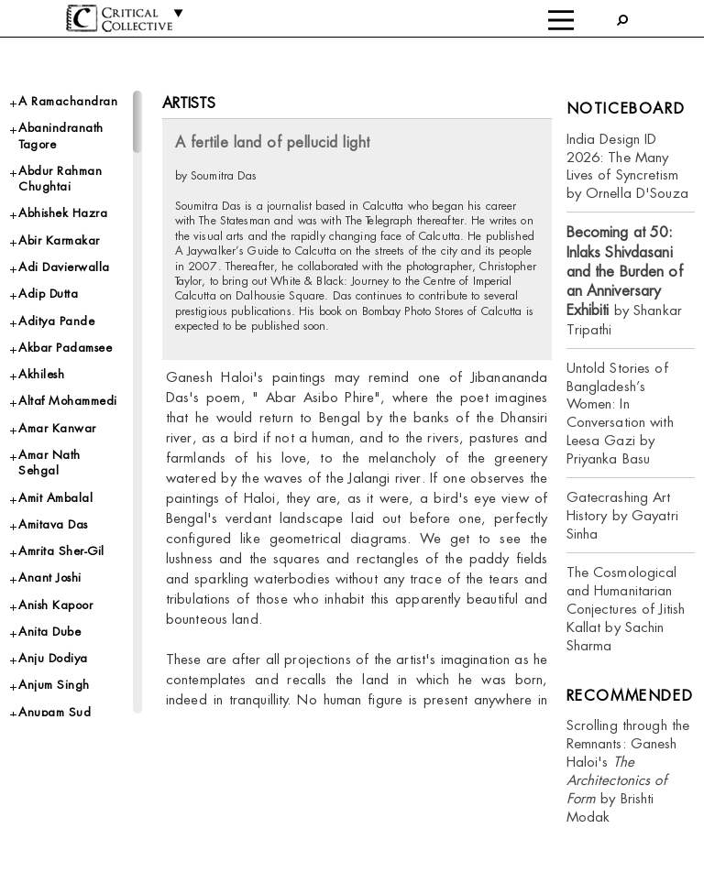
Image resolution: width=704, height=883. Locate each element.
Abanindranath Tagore (61, 135)
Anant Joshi (50, 577)
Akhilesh (41, 374)
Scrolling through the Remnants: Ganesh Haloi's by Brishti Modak (628, 770)
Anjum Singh (54, 684)
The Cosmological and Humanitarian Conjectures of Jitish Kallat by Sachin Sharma (626, 608)
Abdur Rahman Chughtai (60, 178)
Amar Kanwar (57, 428)
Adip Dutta (48, 293)
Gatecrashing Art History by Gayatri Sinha (622, 515)
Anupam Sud (54, 712)
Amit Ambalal (55, 498)
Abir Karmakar (59, 240)
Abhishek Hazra (62, 213)
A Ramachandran (67, 101)
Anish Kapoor (55, 605)
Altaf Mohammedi (67, 401)
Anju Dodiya (53, 658)
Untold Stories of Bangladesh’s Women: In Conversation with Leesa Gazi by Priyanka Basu (620, 413)
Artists (189, 103)
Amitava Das (53, 524)
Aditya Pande (56, 321)
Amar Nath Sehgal (49, 462)
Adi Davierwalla (64, 267)
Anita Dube (49, 631)
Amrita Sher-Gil (61, 551)
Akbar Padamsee (65, 347)
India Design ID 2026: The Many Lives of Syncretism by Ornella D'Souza (627, 166)
